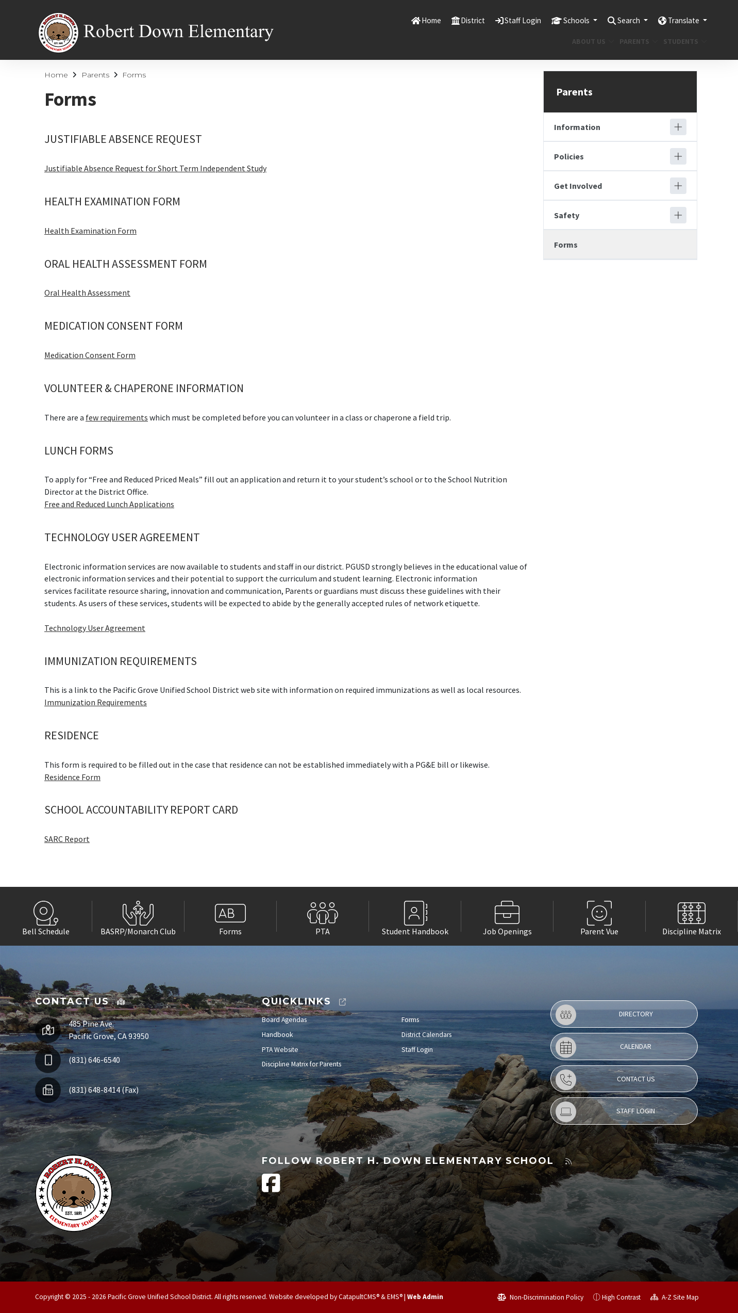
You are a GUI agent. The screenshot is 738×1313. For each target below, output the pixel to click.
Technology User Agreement (94, 628)
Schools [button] (564, 20)
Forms (134, 74)
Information (577, 127)
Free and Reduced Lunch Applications (109, 504)
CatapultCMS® (359, 1296)
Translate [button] (681, 20)
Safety (566, 215)
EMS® (394, 1296)
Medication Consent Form (90, 355)
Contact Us (605, 1079)
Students (682, 41)
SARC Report (67, 839)
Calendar (603, 1047)
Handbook (277, 1034)
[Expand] (678, 127)
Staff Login (506, 20)
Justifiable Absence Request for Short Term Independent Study (155, 168)
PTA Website (280, 1049)
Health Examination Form (90, 230)
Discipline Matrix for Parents (301, 1064)
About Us (591, 41)
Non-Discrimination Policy (540, 1297)
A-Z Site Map (674, 1297)
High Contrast (621, 1297)
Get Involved (578, 186)
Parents (636, 41)
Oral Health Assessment (87, 292)
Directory (604, 1014)
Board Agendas (284, 1019)
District (453, 20)
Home (408, 20)
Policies (569, 156)
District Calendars (426, 1034)
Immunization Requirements (95, 702)
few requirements (117, 417)
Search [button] (621, 20)
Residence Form (72, 777)
